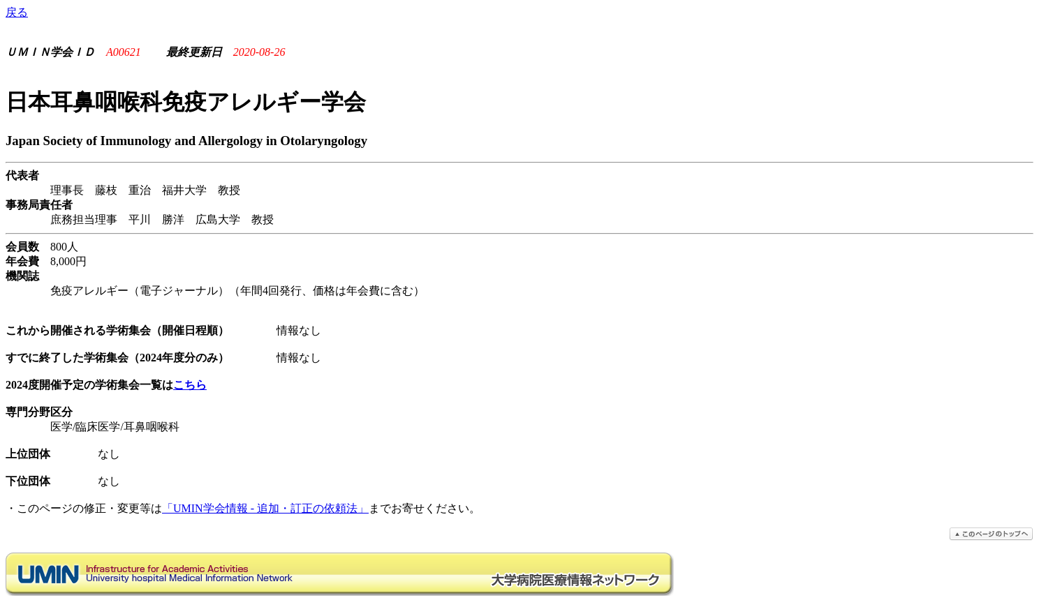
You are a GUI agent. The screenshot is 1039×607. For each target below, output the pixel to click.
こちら (190, 385)
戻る (17, 12)
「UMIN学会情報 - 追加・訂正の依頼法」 (265, 508)
